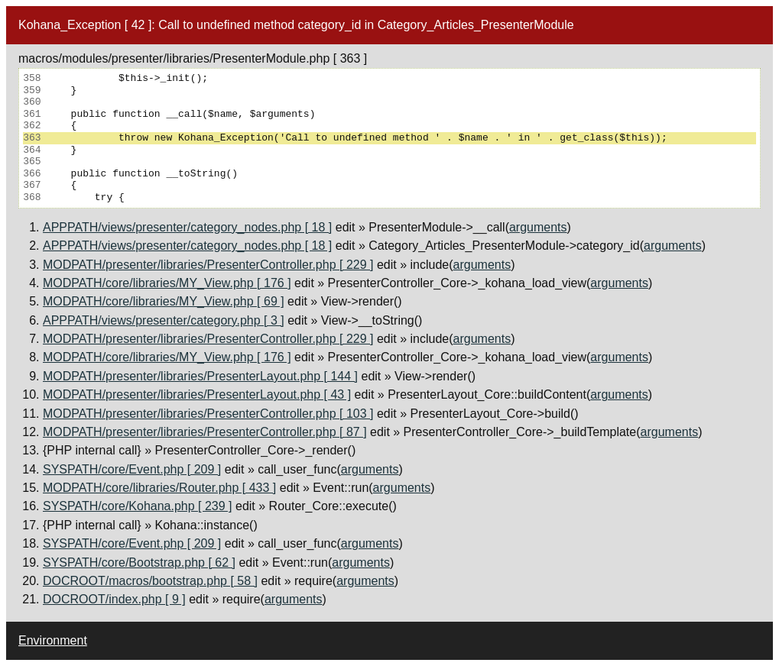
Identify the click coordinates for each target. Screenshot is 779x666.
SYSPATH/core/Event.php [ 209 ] (132, 469)
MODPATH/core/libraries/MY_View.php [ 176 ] (167, 282)
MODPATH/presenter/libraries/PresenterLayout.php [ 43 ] (197, 394)
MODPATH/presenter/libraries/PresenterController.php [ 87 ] (205, 431)
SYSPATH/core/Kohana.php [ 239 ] (137, 506)
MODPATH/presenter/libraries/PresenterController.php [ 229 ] (208, 264)
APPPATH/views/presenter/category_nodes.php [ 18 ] (187, 227)
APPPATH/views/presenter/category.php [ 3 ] (163, 320)
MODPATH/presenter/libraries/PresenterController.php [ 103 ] (208, 413)
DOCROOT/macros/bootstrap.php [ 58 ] (150, 580)
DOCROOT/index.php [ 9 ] (114, 599)
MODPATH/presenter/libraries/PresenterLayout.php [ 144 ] (200, 376)
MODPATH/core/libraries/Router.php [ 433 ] (159, 487)
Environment (52, 640)
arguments (538, 227)
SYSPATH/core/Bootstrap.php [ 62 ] (139, 562)
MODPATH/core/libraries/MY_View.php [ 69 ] (163, 301)
